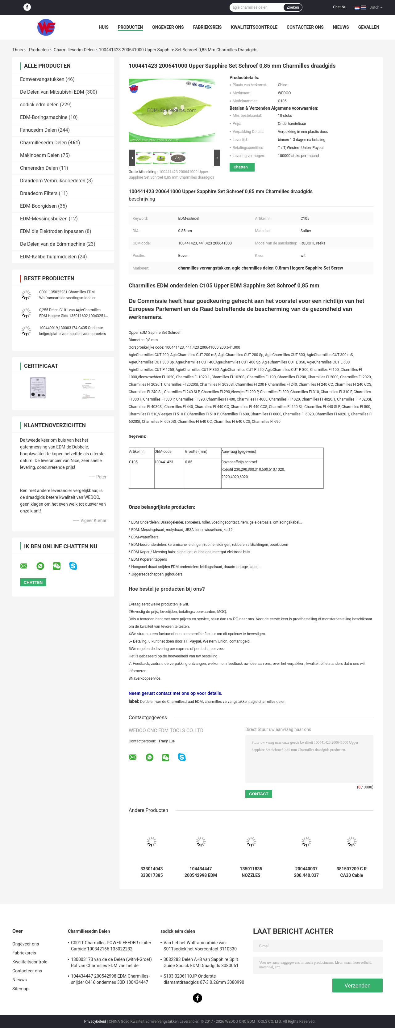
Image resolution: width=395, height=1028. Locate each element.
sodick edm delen (39, 105)
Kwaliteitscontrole (254, 27)
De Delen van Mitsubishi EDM (52, 92)
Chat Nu (339, 7)
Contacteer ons (305, 27)
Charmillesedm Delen (74, 49)
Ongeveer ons (168, 27)
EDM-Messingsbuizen (44, 219)
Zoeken (293, 7)
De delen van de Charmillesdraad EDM (171, 701)
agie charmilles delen (268, 701)
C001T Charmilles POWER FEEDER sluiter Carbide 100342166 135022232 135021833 (111, 946)
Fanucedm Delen (38, 130)
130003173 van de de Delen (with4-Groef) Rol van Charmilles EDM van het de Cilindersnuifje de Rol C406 (111, 963)
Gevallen (368, 27)
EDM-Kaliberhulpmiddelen (48, 257)
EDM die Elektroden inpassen (52, 231)
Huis (104, 27)
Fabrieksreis (207, 27)
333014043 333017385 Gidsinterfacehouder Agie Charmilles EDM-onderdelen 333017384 (152, 872)
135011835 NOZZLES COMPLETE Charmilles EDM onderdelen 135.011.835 (250, 872)
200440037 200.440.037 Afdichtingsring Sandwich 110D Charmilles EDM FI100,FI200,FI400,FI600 (306, 872)
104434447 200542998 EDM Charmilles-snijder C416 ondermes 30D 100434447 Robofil (200, 872)
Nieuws (341, 27)
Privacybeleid (95, 1021)
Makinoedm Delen (40, 155)
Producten (130, 27)
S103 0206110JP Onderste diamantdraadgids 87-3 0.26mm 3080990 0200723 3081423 (204, 980)
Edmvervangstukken (42, 79)
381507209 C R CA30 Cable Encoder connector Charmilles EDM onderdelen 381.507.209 (351, 872)
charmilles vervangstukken (226, 701)
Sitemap (20, 988)
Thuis (17, 49)
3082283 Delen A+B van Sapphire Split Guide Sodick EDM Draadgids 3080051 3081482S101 (201, 963)
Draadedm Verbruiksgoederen (52, 181)
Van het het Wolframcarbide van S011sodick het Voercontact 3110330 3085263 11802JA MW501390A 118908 (203, 946)
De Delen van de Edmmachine (52, 244)
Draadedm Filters (39, 193)
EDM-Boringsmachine (44, 117)
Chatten (241, 167)
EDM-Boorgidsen (38, 206)
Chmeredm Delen (39, 168)
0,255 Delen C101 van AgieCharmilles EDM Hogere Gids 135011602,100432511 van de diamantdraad (73, 316)
